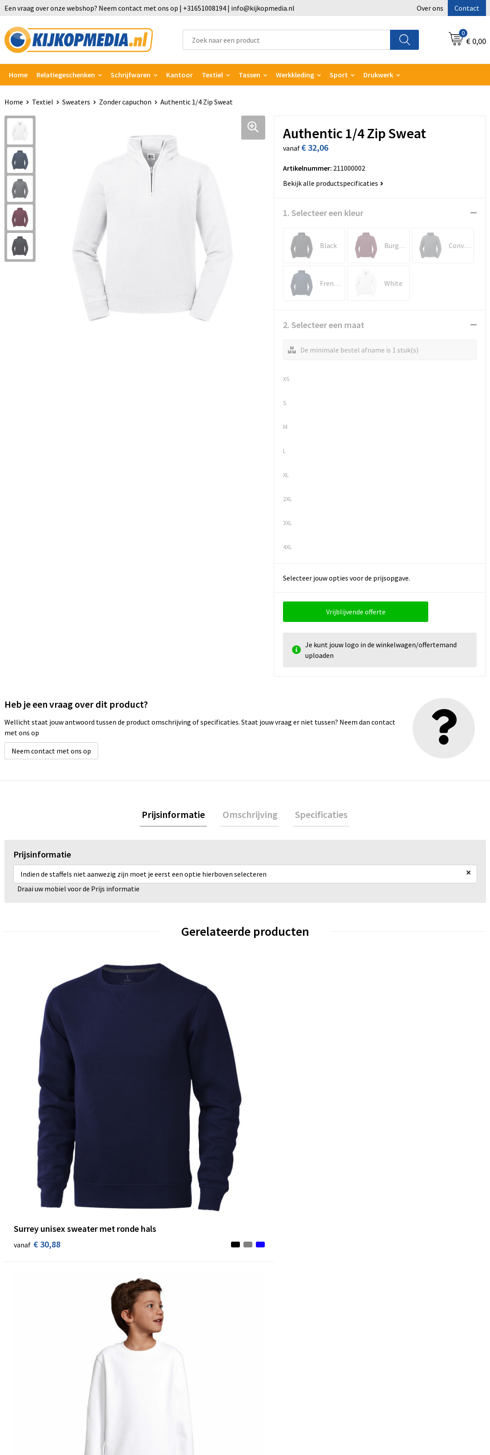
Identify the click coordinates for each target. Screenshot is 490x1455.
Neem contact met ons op (51, 750)
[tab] (177, 815)
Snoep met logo (161, 1359)
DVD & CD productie (166, 1251)
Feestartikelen (159, 1372)
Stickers (149, 1318)
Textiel (212, 74)
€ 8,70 (155, 1109)
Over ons (430, 8)
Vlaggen (149, 1291)
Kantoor (179, 74)
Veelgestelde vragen (287, 1277)
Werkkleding (295, 74)
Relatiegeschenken (65, 74)
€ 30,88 (37, 1109)
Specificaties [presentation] (317, 815)
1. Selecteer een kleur (323, 212)
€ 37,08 (398, 1109)
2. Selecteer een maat (323, 324)
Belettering (155, 1277)
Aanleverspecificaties (288, 1264)
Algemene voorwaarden (411, 1237)
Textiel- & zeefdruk (166, 1331)
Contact (466, 8)
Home (18, 74)
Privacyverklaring (401, 1264)
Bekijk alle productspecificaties (333, 183)
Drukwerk (151, 1237)
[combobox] (287, 40)
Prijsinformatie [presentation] (177, 815)
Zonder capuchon (125, 101)
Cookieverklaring (401, 1251)
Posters (149, 1304)
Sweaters (76, 101)
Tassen (249, 74)
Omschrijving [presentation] (250, 815)
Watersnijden (157, 1264)
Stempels (151, 1345)
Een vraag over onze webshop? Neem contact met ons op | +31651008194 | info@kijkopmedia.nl (149, 8)
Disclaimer (391, 1277)
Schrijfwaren (131, 74)
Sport (339, 74)
